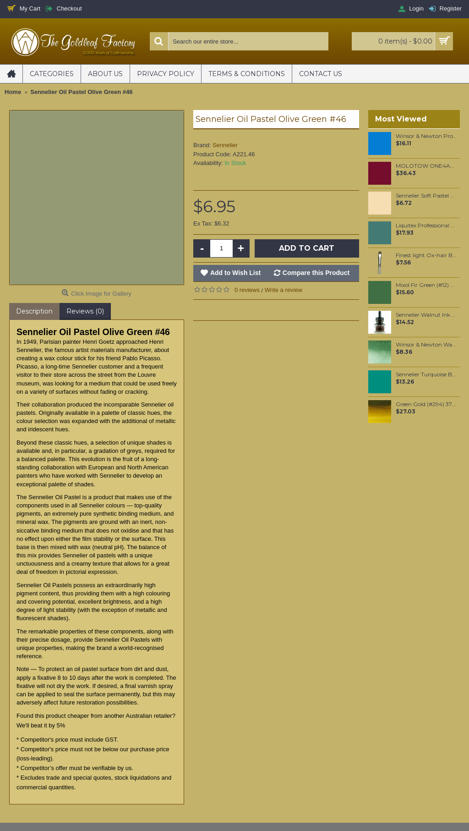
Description (34, 311)
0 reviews (247, 289)
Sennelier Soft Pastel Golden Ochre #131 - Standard (426, 196)
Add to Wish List (235, 272)
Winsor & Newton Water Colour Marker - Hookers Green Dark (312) (426, 344)
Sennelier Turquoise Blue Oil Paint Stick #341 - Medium (426, 374)
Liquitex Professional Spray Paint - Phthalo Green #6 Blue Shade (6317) (426, 225)
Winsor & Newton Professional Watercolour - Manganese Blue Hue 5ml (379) (426, 136)
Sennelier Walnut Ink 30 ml (426, 315)
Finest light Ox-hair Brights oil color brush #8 (426, 255)
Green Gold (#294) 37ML (426, 404)
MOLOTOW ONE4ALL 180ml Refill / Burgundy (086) (426, 166)
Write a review (283, 289)
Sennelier (225, 145)
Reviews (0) (85, 311)
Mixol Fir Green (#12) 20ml (426, 285)
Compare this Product (316, 272)
